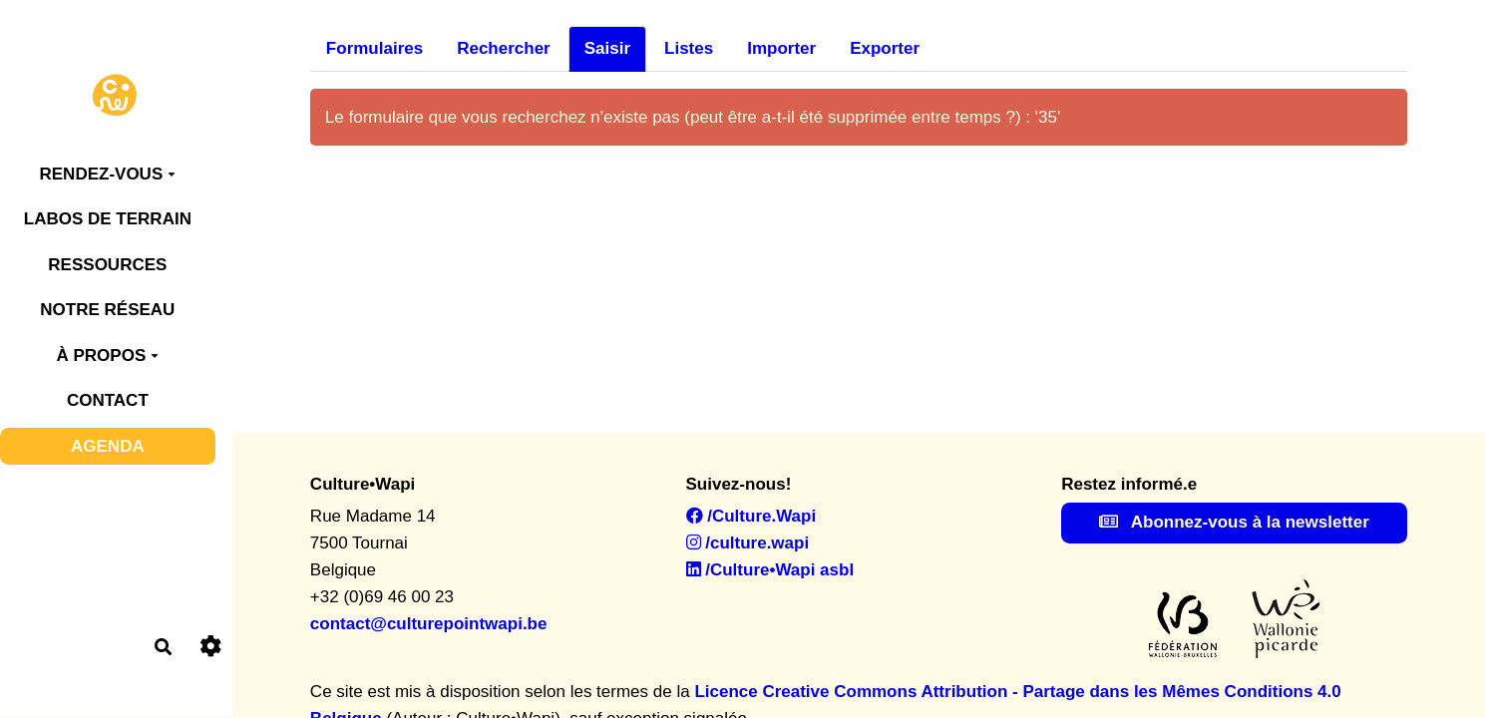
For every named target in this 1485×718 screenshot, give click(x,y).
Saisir (607, 48)
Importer (781, 48)
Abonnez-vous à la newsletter (1234, 522)
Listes (688, 48)
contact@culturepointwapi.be (429, 623)
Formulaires (374, 48)
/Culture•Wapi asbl (770, 569)
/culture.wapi (748, 543)
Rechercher (504, 48)
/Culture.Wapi (751, 516)
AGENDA (108, 446)
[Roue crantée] (210, 646)
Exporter (885, 48)
